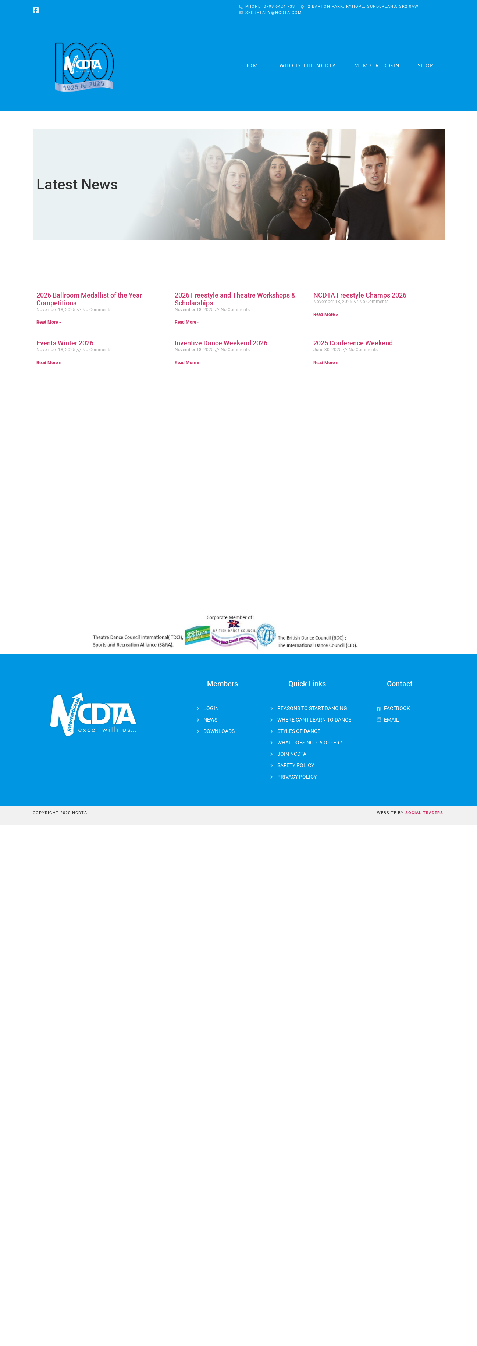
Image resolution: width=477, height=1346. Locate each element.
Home (253, 65)
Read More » (48, 322)
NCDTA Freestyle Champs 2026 (359, 295)
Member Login (377, 65)
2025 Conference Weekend (353, 343)
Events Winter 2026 (64, 343)
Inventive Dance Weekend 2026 (221, 343)
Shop (426, 65)
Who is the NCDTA (308, 65)
